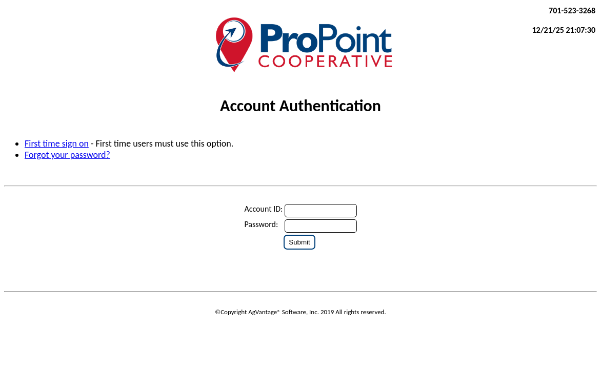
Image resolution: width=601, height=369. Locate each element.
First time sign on (57, 143)
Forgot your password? (67, 154)
